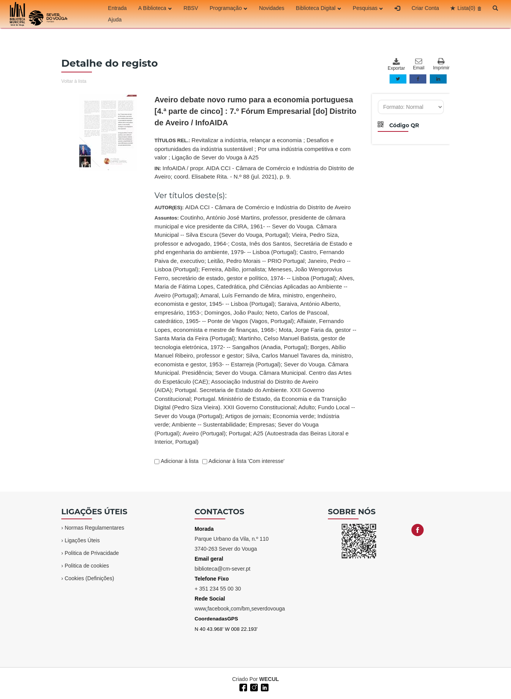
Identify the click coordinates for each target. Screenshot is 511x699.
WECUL (269, 679)
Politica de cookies (87, 566)
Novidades (271, 8)
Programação (228, 8)
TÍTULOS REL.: (252, 149)
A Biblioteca (155, 8)
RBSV (190, 8)
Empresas (262, 424)
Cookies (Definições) (89, 578)
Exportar (396, 64)
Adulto (306, 407)
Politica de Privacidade (92, 553)
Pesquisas (368, 8)
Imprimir (441, 64)
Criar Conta (425, 8)
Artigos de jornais (247, 416)
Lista (466, 8)
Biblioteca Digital (318, 8)
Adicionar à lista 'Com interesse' (245, 461)
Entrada (117, 8)
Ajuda (115, 19)
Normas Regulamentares (94, 528)
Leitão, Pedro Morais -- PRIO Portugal (256, 261)
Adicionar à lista (178, 461)
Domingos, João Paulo (233, 312)
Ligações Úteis (82, 540)
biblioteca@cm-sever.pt (223, 569)
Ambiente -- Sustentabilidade (209, 424)
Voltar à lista (73, 81)
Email (418, 64)
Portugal (239, 433)
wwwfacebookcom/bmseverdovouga (240, 608)
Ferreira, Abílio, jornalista (233, 269)
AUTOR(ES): (252, 207)
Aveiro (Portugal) (204, 433)
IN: (254, 172)
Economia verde (293, 416)
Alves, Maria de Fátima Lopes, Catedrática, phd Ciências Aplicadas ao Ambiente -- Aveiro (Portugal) (254, 287)
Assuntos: (255, 329)
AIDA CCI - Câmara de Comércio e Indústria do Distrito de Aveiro (267, 207)
